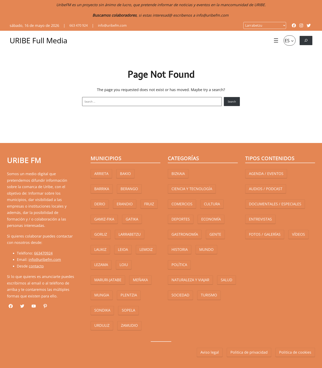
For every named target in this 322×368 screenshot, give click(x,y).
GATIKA (132, 219)
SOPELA (128, 310)
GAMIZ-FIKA (104, 219)
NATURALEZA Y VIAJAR (190, 279)
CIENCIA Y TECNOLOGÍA (191, 188)
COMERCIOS (181, 203)
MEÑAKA (140, 279)
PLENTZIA (129, 295)
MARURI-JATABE (107, 279)
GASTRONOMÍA (184, 234)
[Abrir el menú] (276, 40)
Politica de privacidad (249, 352)
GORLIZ (100, 234)
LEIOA (123, 249)
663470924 (43, 253)
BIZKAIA (178, 173)
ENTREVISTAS (260, 219)
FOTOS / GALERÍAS (265, 234)
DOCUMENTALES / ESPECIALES (275, 203)
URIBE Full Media (38, 40)
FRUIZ (149, 203)
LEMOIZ (146, 249)
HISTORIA (179, 249)
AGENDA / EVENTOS (266, 173)
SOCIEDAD (180, 295)
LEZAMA (101, 264)
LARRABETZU (129, 234)
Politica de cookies (295, 352)
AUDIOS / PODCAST (265, 188)
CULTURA (212, 203)
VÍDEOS (298, 234)
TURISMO (209, 295)
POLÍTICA (179, 264)
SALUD (226, 279)
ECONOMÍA (211, 219)
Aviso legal (209, 352)
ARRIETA (101, 173)
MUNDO (206, 249)
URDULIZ (101, 325)
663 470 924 (78, 25)
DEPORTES (180, 219)
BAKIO (125, 173)
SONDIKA (102, 310)
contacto (36, 266)
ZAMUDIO (129, 325)
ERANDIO (125, 203)
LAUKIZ (100, 249)
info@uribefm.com (212, 15)
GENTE (215, 234)
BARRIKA (101, 188)
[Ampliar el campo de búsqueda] (306, 40)
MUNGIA (101, 295)
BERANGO (129, 188)
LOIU (124, 264)
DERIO (99, 203)
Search (232, 101)
